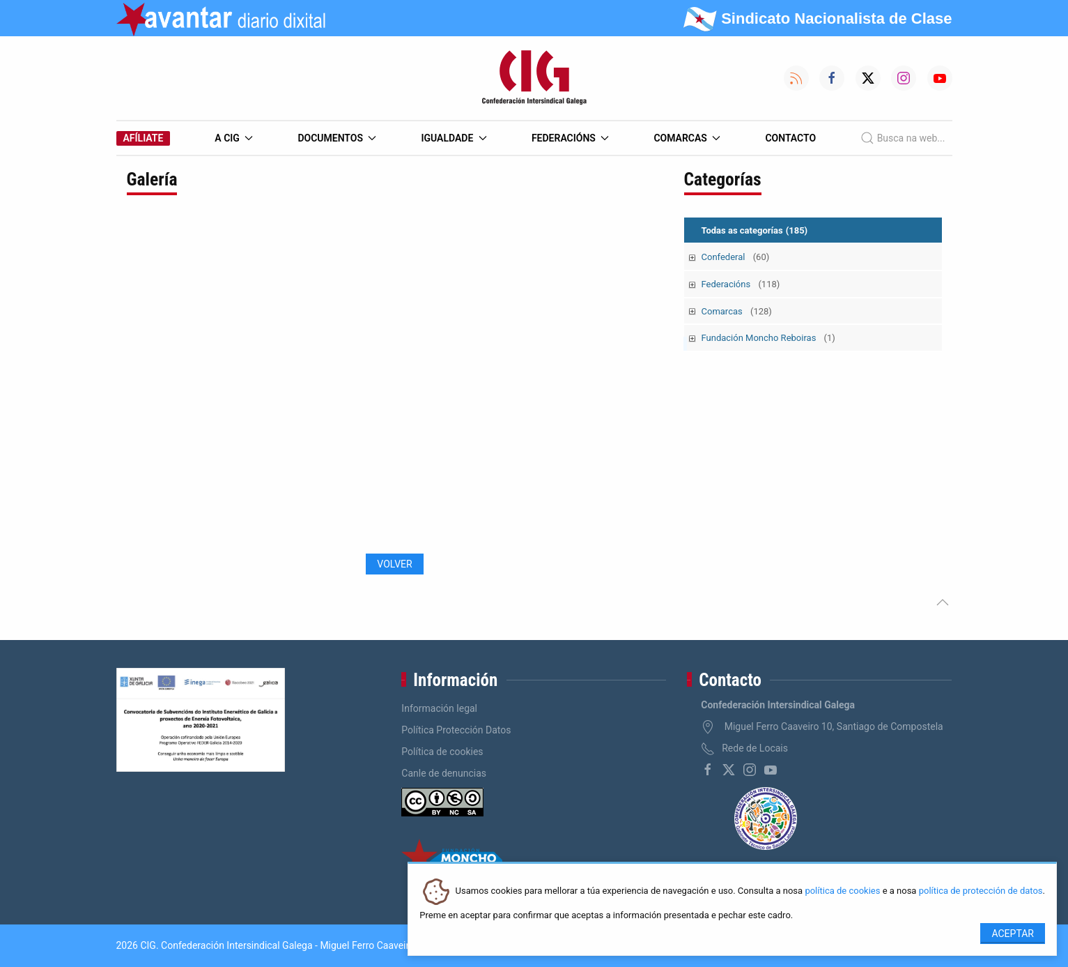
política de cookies (842, 891)
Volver (394, 564)
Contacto (790, 138)
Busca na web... (902, 138)
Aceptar (1012, 933)
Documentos (336, 138)
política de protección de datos (981, 891)
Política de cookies (442, 751)
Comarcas (686, 138)
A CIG (234, 138)
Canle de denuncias (443, 773)
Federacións (571, 138)
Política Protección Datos (456, 730)
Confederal (736, 257)
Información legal (439, 708)
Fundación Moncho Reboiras (768, 338)
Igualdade (453, 138)
